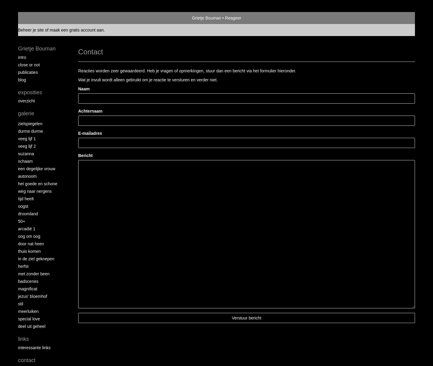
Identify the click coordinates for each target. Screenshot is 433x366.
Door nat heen (31, 243)
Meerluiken (28, 311)
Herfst (23, 266)
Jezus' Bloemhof (32, 296)
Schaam (25, 161)
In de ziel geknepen (36, 258)
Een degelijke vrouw (36, 168)
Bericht (85, 155)
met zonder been (34, 273)
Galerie (26, 113)
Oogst (23, 206)
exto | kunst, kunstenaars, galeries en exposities (35, 18)
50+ (21, 221)
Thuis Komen (29, 251)
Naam (84, 88)
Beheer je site (31, 30)
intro (22, 57)
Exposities (30, 92)
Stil (20, 303)
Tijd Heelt (26, 198)
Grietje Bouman (206, 18)
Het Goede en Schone (37, 183)
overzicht (26, 100)
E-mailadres (90, 133)
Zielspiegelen (30, 123)
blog (22, 79)
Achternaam (90, 111)
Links (23, 339)
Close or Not (29, 64)
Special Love (29, 318)
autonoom (27, 176)
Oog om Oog (29, 236)
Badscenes (28, 281)
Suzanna (26, 153)
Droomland (28, 213)
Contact (26, 360)
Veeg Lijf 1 (27, 138)
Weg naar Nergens (35, 191)
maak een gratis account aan (77, 30)
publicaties (28, 72)
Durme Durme (30, 131)
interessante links (34, 347)
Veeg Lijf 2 (27, 146)
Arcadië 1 (26, 228)
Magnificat (27, 288)
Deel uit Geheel (31, 326)
